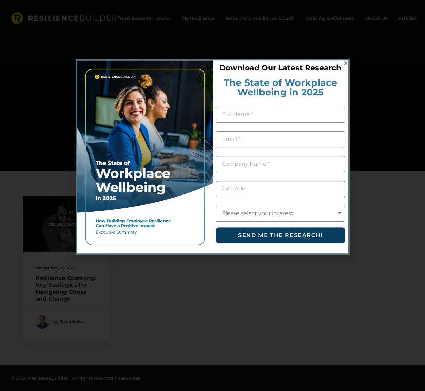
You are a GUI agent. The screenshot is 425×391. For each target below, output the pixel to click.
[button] (345, 19)
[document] (212, 195)
